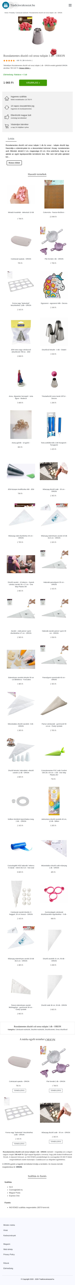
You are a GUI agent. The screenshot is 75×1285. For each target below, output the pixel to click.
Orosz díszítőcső (61, 1029)
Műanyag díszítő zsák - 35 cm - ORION (56, 1132)
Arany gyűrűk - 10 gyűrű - (21, 443)
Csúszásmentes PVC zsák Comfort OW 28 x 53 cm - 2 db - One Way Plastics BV (54, 773)
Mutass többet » (25, 68)
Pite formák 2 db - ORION (54, 259)
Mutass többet (14, 163)
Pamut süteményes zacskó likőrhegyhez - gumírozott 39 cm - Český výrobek (21, 1007)
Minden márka (9, 1225)
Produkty (12, 13)
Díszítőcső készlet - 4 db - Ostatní (54, 350)
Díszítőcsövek (50, 1029)
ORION (64, 65)
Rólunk (6, 1263)
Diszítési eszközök (37, 1029)
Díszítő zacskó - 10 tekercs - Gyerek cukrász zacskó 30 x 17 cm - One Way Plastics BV (21, 584)
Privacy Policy (9, 1254)
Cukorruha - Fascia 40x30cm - (54, 212)
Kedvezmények (9, 1236)
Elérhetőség (8, 1268)
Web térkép (8, 1249)
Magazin (6, 1244)
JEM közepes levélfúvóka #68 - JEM (21, 489)
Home (6, 13)
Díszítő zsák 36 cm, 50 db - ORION (54, 1005)
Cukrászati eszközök (22, 13)
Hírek (5, 1230)
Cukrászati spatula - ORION (21, 259)
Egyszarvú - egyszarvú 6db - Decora (54, 303)
